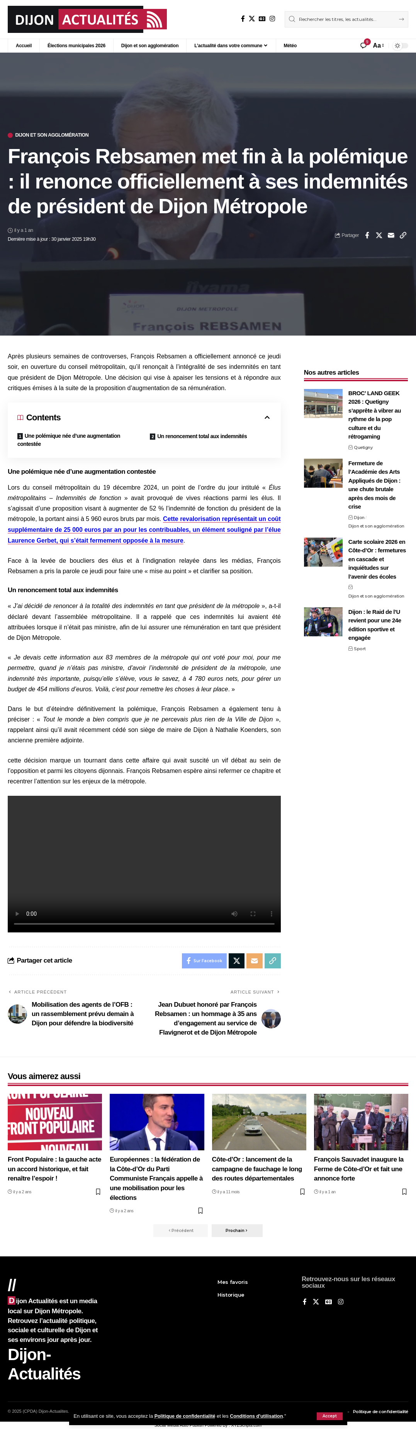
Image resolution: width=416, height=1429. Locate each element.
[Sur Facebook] (243, 19)
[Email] (390, 235)
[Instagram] (272, 19)
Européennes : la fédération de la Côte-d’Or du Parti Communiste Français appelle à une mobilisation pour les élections (156, 1178)
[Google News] (262, 19)
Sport (360, 646)
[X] (252, 19)
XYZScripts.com (246, 1425)
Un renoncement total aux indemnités (202, 436)
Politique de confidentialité (186, 1416)
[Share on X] (379, 235)
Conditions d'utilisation (259, 1416)
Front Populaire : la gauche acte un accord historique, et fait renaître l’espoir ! (54, 1168)
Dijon (359, 514)
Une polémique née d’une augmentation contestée (68, 440)
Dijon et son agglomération (53, 135)
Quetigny (363, 445)
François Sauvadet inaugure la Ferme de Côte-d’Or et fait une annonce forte (359, 1168)
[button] (330, 1416)
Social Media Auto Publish (179, 1425)
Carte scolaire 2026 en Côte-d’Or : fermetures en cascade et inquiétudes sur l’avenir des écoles (377, 556)
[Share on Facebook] (367, 235)
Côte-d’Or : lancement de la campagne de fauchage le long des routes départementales (257, 1168)
